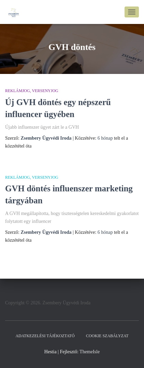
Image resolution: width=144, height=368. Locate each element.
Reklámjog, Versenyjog (31, 90)
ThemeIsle (90, 351)
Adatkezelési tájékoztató (44, 335)
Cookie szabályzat (107, 335)
